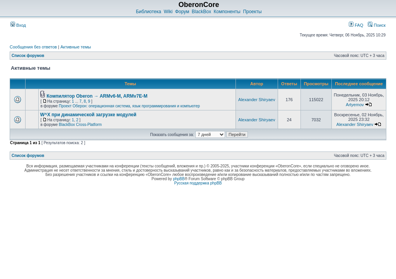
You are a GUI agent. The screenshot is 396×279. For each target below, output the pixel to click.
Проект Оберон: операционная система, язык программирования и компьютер (129, 106)
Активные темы (75, 47)
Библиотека (148, 11)
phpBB (178, 179)
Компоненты (227, 11)
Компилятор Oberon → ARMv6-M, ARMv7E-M (96, 96)
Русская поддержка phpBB (198, 183)
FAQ (356, 25)
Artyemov (355, 104)
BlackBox (201, 11)
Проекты (252, 11)
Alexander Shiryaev (256, 99)
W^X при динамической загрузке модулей (88, 114)
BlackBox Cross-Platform (80, 124)
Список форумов (28, 55)
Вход (18, 25)
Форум (182, 11)
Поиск (377, 25)
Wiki (168, 11)
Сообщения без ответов (33, 47)
